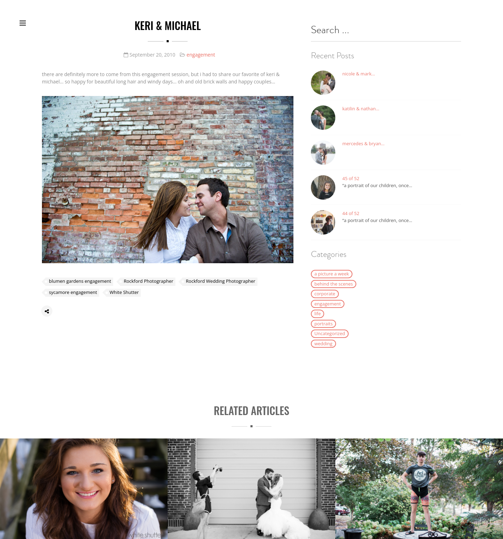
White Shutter (124, 293)
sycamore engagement (73, 293)
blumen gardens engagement (80, 282)
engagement (201, 54)
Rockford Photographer (148, 282)
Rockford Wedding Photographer (220, 282)
